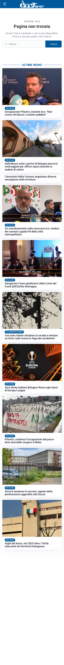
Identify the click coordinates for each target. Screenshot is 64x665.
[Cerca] (24, 44)
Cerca (53, 44)
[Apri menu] (5, 4)
